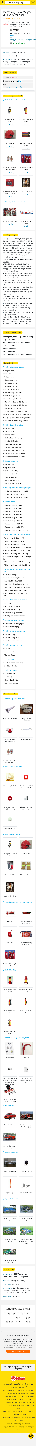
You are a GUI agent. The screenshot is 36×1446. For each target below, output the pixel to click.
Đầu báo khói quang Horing (14, 450)
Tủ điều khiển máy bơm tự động (15, 411)
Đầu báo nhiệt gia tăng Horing (15, 454)
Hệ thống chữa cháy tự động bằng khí (18, 488)
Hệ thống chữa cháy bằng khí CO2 (16, 491)
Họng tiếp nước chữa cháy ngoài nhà (17, 418)
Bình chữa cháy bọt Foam (13, 515)
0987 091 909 (24, 33)
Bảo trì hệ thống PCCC (12, 575)
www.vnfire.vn (18, 43)
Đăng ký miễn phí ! (18, 1351)
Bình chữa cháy (10, 502)
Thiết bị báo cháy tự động (14, 425)
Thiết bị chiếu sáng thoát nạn (15, 631)
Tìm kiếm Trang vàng (15, 3)
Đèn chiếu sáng (9, 635)
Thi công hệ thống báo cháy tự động (17, 550)
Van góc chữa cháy (10, 386)
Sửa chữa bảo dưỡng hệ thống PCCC (17, 590)
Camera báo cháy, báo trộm (14, 620)
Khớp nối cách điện (11, 680)
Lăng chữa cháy (9, 371)
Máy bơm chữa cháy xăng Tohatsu (16, 421)
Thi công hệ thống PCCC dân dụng (16, 554)
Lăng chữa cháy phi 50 (12, 389)
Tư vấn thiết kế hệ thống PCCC (14, 538)
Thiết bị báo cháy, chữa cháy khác (16, 600)
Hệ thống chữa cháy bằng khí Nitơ (16, 497)
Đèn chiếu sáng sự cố (11, 638)
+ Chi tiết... (10, 124)
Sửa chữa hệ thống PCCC (13, 581)
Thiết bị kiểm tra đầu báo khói (14, 616)
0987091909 (18, 30)
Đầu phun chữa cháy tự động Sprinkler (17, 414)
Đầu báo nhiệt (9, 432)
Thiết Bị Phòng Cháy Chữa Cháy (16, 100)
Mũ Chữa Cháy (9, 143)
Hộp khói (7, 603)
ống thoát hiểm (9, 652)
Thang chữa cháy (10, 655)
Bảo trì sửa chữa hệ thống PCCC (15, 578)
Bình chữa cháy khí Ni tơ (12, 511)
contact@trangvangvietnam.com (18, 1424)
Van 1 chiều (8, 374)
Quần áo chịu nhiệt (11, 474)
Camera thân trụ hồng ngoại (14, 624)
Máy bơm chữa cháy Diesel (13, 408)
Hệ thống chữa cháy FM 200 (14, 494)
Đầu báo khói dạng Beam (13, 447)
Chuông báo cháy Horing (13, 438)
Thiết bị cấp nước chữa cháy (14, 367)
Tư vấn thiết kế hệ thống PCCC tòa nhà (17, 547)
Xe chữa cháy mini (10, 666)
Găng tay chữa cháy (11, 477)
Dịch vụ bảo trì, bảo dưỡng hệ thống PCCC (16, 570)
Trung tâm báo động (11, 627)
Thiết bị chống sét (11, 670)
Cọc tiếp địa (8, 677)
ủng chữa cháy (9, 468)
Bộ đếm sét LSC (9, 674)
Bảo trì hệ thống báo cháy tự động (16, 584)
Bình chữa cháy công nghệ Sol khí (16, 530)
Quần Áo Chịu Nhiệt (26, 192)
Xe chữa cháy (9, 659)
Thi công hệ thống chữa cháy (14, 541)
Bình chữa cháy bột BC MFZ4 (14, 524)
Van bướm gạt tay (10, 383)
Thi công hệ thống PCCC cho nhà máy (17, 565)
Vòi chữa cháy (9, 377)
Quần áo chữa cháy (11, 471)
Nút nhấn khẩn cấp (11, 441)
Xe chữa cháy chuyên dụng (13, 663)
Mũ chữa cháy (9, 464)
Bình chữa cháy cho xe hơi (13, 613)
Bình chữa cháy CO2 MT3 (13, 505)
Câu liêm (7, 649)
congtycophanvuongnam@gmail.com (15, 87)
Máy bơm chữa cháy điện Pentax (15, 402)
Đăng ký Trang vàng (12, 1367)
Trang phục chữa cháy (12, 461)
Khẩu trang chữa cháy (12, 480)
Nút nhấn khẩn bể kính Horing (15, 457)
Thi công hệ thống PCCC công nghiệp (17, 562)
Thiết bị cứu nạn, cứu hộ (13, 645)
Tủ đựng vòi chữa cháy (12, 610)
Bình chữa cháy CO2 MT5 (13, 508)
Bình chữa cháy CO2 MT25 (13, 518)
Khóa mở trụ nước (10, 380)
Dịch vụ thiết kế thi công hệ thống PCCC (19, 534)
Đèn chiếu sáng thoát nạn (13, 641)
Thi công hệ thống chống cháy (14, 544)
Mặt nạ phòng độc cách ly (13, 483)
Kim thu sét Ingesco (11, 683)
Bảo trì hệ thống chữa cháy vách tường (17, 587)
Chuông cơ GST (9, 435)
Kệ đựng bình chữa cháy (12, 606)
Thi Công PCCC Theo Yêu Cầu (15, 202)
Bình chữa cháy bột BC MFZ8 (14, 527)
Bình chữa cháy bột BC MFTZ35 (15, 521)
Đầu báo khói (9, 429)
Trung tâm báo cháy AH (12, 444)
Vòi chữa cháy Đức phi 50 (13, 396)
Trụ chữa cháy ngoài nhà (13, 393)
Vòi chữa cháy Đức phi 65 (13, 399)
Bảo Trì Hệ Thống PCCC (10, 221)
